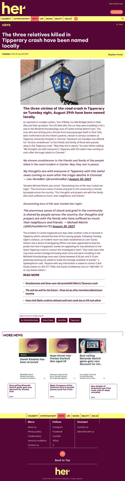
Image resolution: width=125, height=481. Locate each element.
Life (42, 18)
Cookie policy (34, 436)
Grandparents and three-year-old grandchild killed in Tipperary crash (62, 283)
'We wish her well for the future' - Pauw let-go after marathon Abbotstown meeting (64, 292)
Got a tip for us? (116, 4)
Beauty (58, 18)
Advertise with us (85, 432)
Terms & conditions (37, 441)
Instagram (58, 427)
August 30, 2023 (80, 179)
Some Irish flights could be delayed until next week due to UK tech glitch (63, 300)
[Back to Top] (62, 454)
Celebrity (6, 18)
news (35, 18)
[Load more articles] (62, 406)
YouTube (57, 436)
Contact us (33, 445)
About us (32, 427)
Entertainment (22, 18)
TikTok (55, 441)
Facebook (57, 432)
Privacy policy (34, 432)
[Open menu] (76, 19)
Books (49, 18)
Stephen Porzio (115, 55)
